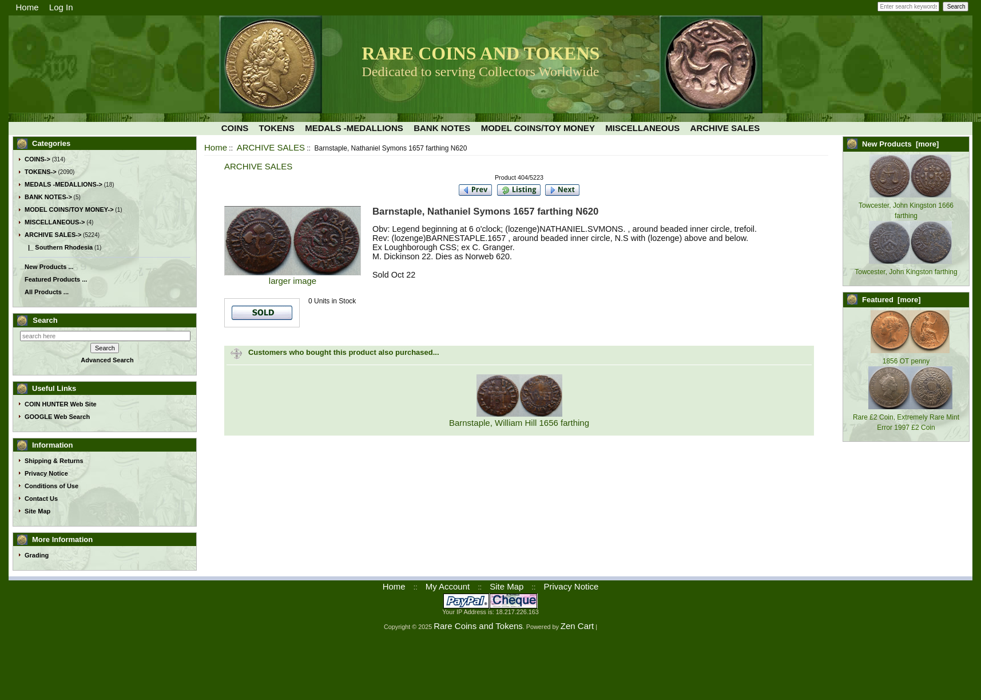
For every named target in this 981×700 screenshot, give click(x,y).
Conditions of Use (51, 486)
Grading (37, 555)
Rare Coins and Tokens (478, 626)
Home (27, 7)
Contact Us (41, 498)
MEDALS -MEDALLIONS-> (63, 184)
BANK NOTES (442, 128)
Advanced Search (107, 360)
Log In (61, 7)
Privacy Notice (46, 473)
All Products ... (47, 291)
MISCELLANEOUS (642, 128)
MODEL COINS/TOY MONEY (538, 128)
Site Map (37, 511)
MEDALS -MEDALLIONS (354, 128)
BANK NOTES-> (48, 196)
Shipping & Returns (54, 460)
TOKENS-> (41, 171)
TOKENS (277, 128)
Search (45, 320)
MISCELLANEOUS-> (55, 222)
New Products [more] (900, 144)
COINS (235, 128)
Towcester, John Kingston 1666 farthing (906, 205)
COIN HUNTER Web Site (61, 404)
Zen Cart (577, 626)
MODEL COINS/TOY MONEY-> (69, 209)
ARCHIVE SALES (271, 147)
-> (53, 234)
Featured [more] (891, 299)
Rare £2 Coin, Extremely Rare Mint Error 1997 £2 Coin (906, 417)
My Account (448, 586)
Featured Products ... (56, 279)
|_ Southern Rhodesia (59, 247)
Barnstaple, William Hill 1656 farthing (519, 423)
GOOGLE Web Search (57, 416)
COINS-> (37, 159)
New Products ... (49, 266)
